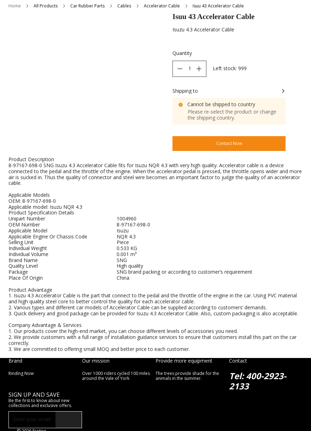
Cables (124, 6)
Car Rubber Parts (87, 6)
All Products (46, 6)
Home (14, 6)
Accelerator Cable (162, 6)
